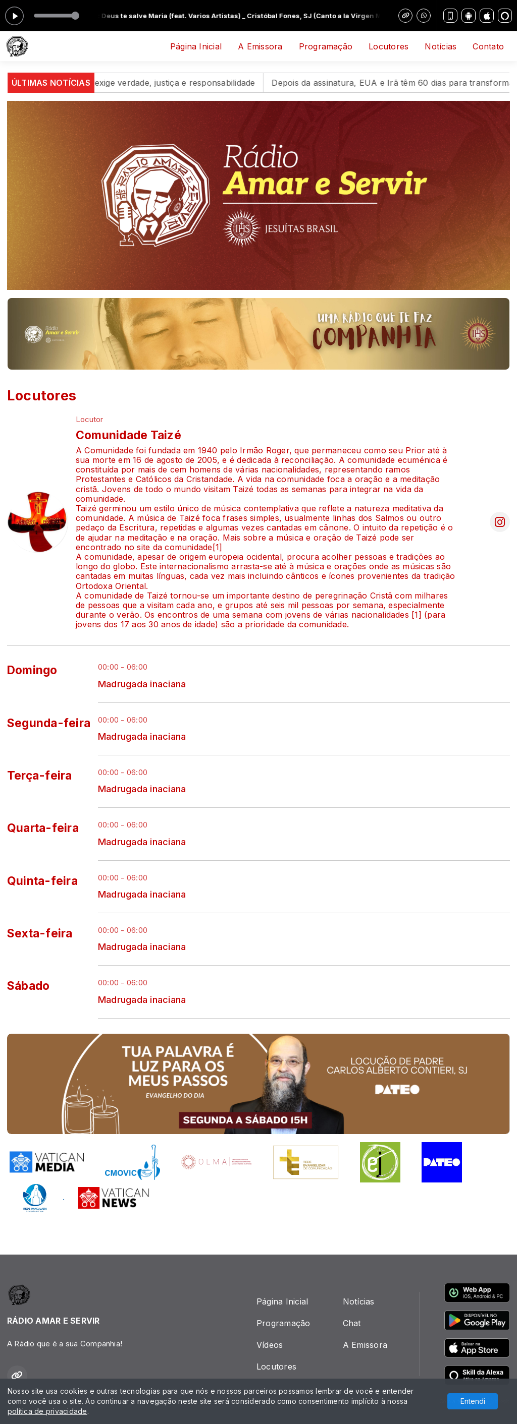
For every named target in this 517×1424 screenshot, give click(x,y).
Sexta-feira (40, 933)
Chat (352, 1323)
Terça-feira (39, 775)
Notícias (440, 46)
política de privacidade (47, 1411)
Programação (326, 46)
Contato (488, 46)
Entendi (472, 1401)
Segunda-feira (48, 723)
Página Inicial (196, 46)
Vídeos (269, 1345)
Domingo (32, 670)
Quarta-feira (43, 828)
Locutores (388, 46)
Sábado (28, 986)
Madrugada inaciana (142, 683)
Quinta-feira (42, 881)
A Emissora (260, 46)
